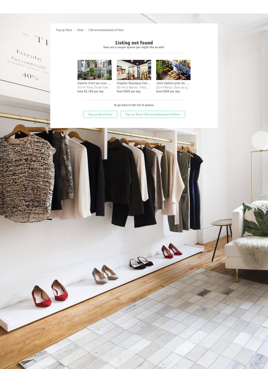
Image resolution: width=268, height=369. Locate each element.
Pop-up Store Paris (100, 114)
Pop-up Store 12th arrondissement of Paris (153, 114)
